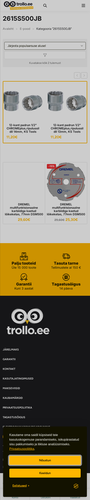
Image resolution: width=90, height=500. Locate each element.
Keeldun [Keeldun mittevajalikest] (45, 473)
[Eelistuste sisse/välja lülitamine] (21, 486)
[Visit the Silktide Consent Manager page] (76, 486)
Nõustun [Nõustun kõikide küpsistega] (45, 460)
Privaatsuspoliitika (21, 448)
